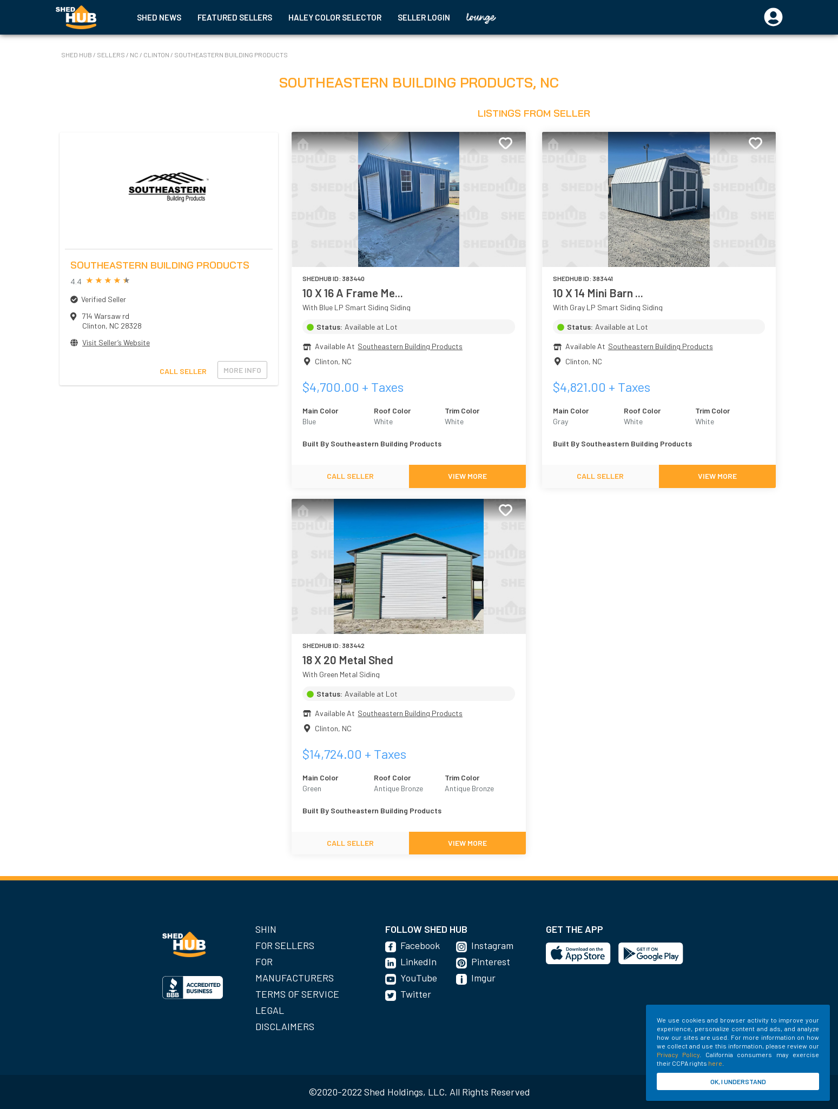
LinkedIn (418, 961)
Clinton (156, 54)
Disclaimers (284, 1026)
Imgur (483, 978)
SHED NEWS (159, 17)
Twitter (415, 994)
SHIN (265, 929)
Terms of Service (297, 994)
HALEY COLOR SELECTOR (334, 17)
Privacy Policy (678, 1054)
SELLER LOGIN (424, 17)
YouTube (418, 978)
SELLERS (111, 54)
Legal (269, 1010)
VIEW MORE (467, 475)
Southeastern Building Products (231, 54)
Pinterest (490, 961)
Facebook (420, 945)
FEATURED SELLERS (234, 17)
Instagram (492, 945)
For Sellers (284, 945)
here (715, 1063)
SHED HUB (77, 54)
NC (135, 54)
